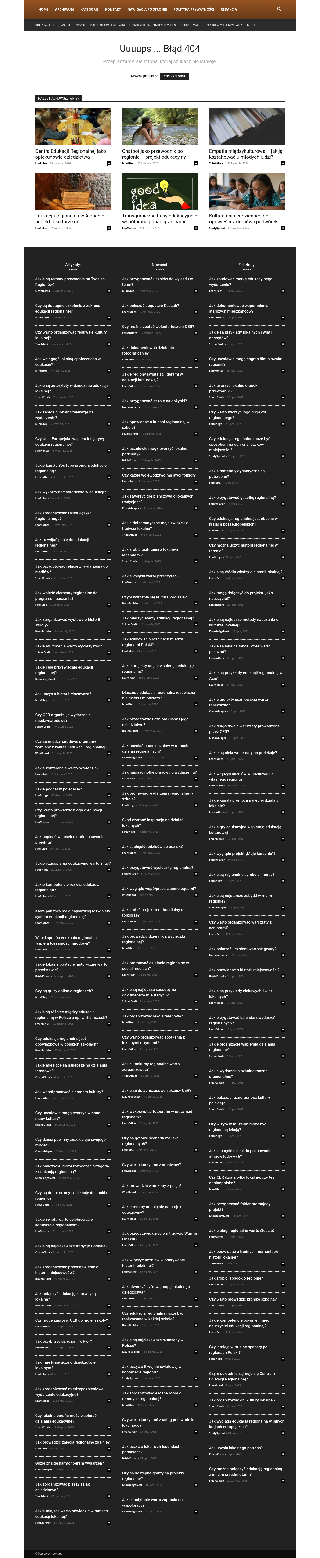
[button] (279, 9)
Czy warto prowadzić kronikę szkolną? (243, 1299)
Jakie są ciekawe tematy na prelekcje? (243, 752)
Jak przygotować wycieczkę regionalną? (157, 867)
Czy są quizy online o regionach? (64, 991)
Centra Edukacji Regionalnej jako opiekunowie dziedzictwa (70, 154)
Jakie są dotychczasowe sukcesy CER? (156, 1090)
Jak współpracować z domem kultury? (69, 1091)
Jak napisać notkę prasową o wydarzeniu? (159, 772)
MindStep (128, 163)
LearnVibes (42, 524)
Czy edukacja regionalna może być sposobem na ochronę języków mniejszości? (239, 444)
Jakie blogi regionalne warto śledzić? (242, 1230)
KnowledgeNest (45, 679)
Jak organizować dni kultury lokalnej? (242, 1400)
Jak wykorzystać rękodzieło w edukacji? (70, 492)
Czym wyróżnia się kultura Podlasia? (154, 597)
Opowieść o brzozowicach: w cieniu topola (159, 25)
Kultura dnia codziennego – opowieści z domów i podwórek (243, 218)
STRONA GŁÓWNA (174, 76)
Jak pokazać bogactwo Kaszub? (150, 305)
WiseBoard (42, 317)
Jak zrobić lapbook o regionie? (236, 1278)
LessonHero (42, 477)
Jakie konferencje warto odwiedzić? (67, 768)
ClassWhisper (43, 1151)
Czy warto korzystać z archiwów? (151, 1164)
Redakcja (229, 9)
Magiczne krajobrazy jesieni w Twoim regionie (224, 25)
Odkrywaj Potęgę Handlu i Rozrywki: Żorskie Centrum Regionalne (80, 25)
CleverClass (42, 290)
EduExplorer (43, 1522)
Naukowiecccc (131, 407)
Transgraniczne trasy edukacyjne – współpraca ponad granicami (160, 218)
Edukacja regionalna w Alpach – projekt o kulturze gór (70, 218)
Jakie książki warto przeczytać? (150, 576)
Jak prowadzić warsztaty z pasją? (152, 1185)
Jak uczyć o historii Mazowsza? (63, 693)
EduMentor (129, 228)
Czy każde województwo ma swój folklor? (159, 475)
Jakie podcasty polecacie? (58, 789)
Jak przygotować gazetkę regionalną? (242, 497)
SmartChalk (42, 397)
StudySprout (217, 228)
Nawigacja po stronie (147, 9)
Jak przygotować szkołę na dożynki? (154, 400)
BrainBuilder (43, 631)
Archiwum (64, 9)
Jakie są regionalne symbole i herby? (242, 874)
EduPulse (41, 163)
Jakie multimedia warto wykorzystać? (68, 646)
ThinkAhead (217, 163)
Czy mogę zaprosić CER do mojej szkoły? (71, 1320)
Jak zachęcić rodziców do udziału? (153, 846)
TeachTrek (42, 344)
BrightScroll (42, 976)
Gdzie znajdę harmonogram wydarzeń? (69, 1463)
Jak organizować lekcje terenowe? (152, 1016)
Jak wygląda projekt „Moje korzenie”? (242, 853)
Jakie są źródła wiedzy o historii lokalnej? (246, 571)
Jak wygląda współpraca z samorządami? (159, 888)
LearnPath (42, 774)
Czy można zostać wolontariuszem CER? (158, 326)
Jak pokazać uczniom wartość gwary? (243, 948)
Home (44, 9)
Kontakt (113, 9)
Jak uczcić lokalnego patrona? (236, 1447)
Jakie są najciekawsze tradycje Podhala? (71, 1246)
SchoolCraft (42, 652)
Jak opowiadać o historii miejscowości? (244, 970)
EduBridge (41, 795)
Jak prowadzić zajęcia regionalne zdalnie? (72, 1442)
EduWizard (42, 1204)
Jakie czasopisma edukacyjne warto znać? (73, 863)
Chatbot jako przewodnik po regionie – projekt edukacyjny (154, 154)
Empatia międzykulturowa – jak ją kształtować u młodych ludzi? (246, 154)
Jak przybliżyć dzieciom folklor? (63, 1341)
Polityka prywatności (193, 9)
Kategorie (89, 9)
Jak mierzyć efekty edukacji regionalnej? (158, 618)
